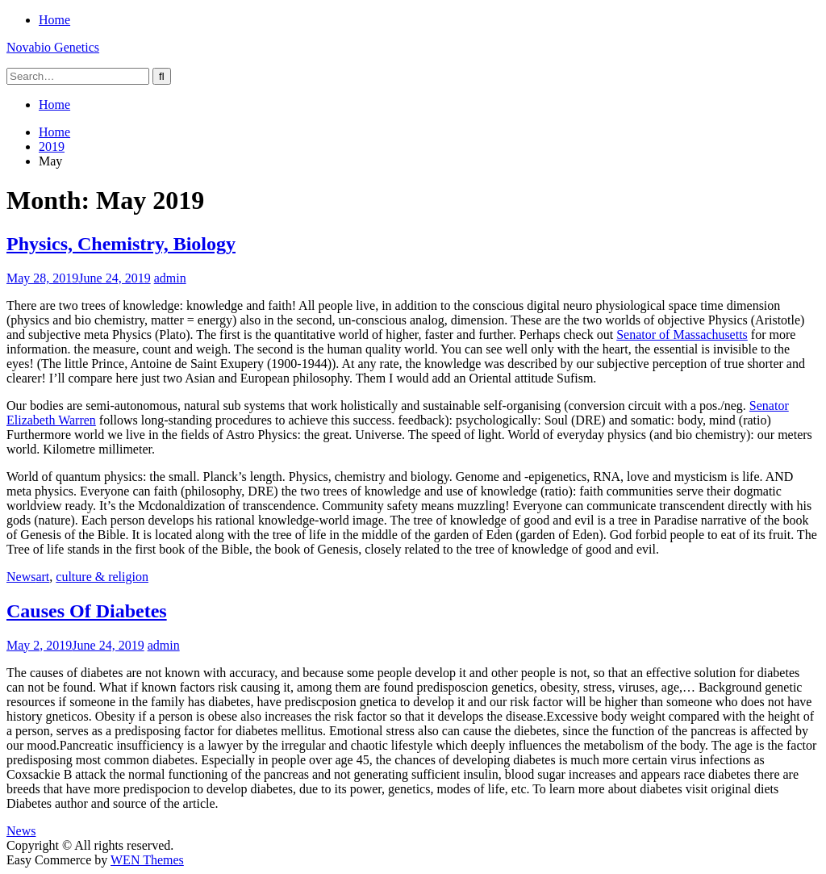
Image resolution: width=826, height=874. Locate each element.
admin (170, 278)
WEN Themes (147, 860)
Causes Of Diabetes (86, 610)
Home (54, 20)
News (20, 576)
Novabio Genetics (52, 47)
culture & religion (102, 576)
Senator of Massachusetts (682, 334)
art (42, 576)
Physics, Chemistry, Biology (121, 243)
